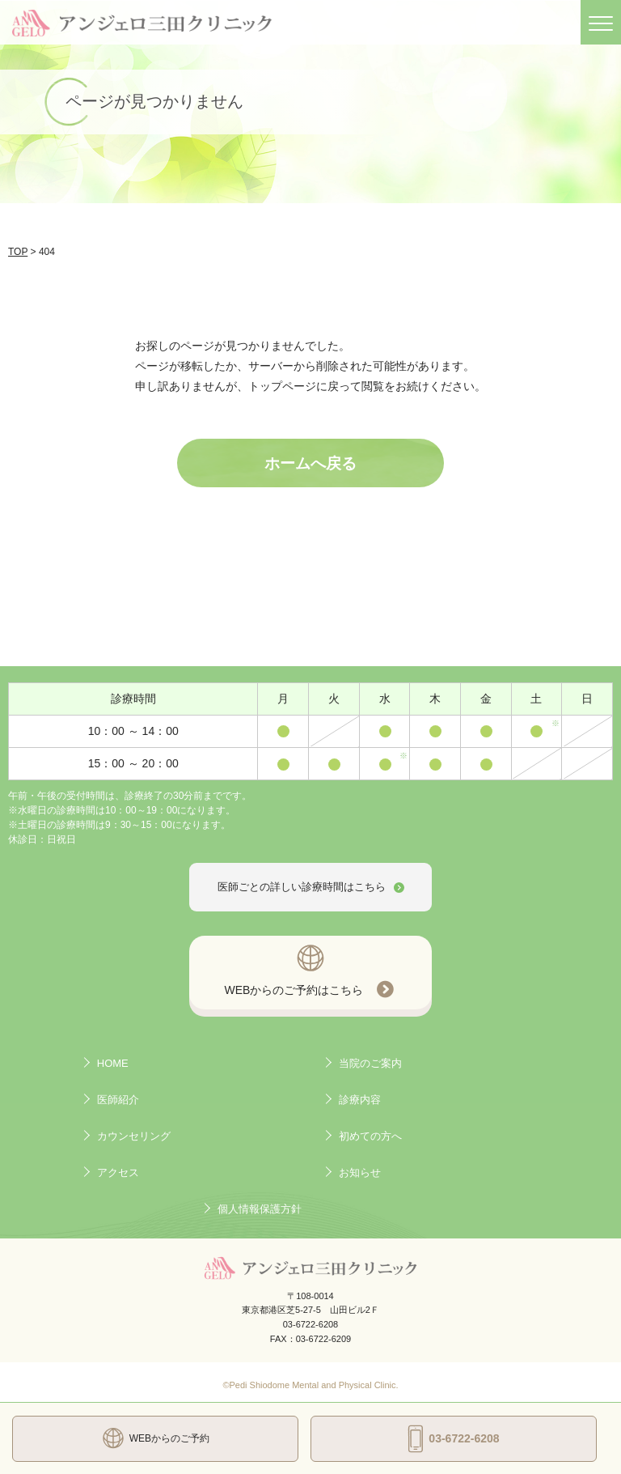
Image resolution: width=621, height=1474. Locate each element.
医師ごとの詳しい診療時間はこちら (311, 887)
